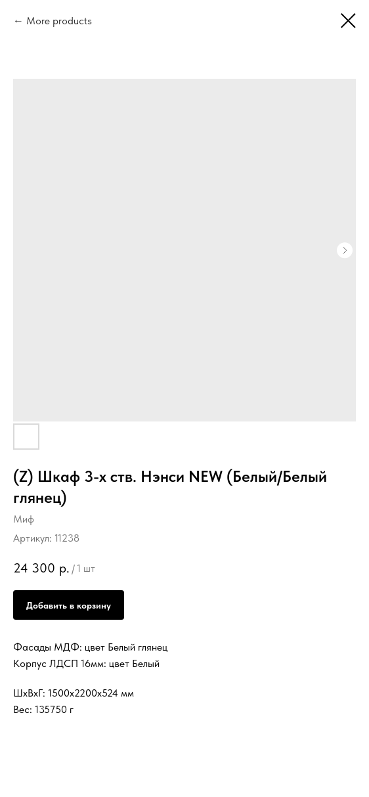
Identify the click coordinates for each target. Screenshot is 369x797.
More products (59, 20)
